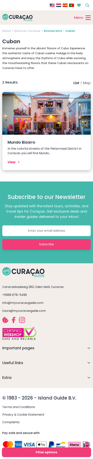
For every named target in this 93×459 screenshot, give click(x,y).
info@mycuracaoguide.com (22, 303)
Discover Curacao (27, 31)
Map (87, 83)
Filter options (46, 452)
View (12, 162)
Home (6, 31)
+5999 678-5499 (14, 295)
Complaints (11, 422)
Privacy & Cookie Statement (23, 414)
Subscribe (46, 244)
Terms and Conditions (18, 407)
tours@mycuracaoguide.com (24, 311)
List (76, 83)
